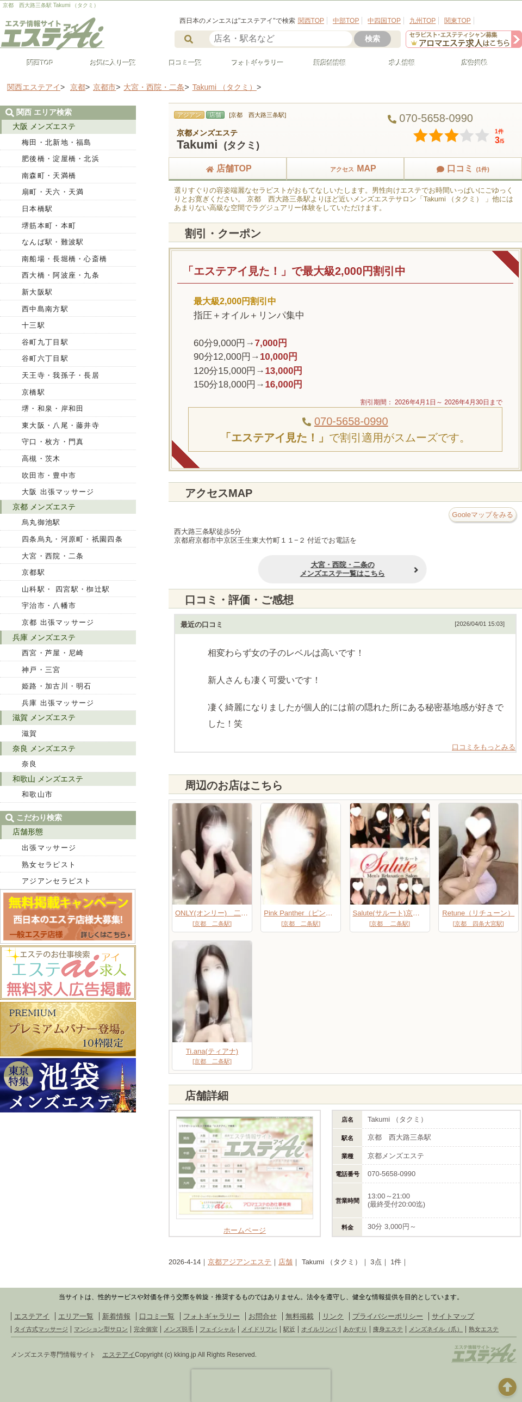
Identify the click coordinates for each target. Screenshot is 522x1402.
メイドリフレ (259, 1329)
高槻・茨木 (41, 458)
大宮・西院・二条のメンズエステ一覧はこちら (302, 569)
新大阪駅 (37, 292)
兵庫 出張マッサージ (58, 703)
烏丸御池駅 (41, 522)
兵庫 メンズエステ (44, 637)
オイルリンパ (319, 1329)
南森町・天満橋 (49, 175)
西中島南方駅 (45, 309)
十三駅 (33, 325)
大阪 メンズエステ (44, 126)
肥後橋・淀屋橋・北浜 (61, 159)
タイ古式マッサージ (41, 1329)
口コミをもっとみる (483, 747)
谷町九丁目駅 (45, 342)
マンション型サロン (101, 1329)
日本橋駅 (37, 209)
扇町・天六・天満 (53, 192)
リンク (333, 1316)
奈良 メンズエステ (44, 748)
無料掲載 (299, 1316)
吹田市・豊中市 (49, 475)
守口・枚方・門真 (53, 442)
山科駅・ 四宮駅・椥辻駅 (66, 589)
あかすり (355, 1329)
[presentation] (261, 1385)
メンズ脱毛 (179, 1329)
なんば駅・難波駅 (53, 242)
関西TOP (311, 20)
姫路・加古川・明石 (57, 686)
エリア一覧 (76, 1316)
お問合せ (262, 1316)
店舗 (285, 1262)
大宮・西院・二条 (53, 556)
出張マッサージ (49, 848)
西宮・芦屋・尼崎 (53, 653)
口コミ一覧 (180, 63)
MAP (345, 168)
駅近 (289, 1329)
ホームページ (244, 1226)
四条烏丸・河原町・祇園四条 (72, 539)
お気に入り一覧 (108, 63)
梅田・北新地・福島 (57, 142)
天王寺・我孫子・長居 (61, 375)
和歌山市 (37, 794)
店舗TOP (227, 168)
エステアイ (31, 1316)
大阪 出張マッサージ (58, 492)
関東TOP (457, 20)
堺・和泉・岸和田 (53, 408)
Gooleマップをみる (482, 515)
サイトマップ (453, 1316)
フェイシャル (217, 1329)
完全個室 (146, 1329)
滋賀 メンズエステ (44, 717)
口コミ (463, 168)
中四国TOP (384, 20)
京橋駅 (33, 392)
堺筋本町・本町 (49, 226)
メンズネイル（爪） (436, 1329)
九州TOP (422, 20)
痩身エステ (388, 1329)
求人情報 (397, 63)
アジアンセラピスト (57, 881)
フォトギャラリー (252, 63)
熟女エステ (484, 1329)
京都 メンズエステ (44, 506)
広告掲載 (469, 63)
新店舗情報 (325, 63)
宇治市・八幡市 (49, 605)
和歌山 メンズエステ (48, 778)
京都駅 (33, 572)
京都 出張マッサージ (58, 622)
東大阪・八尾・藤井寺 (61, 425)
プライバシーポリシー (387, 1316)
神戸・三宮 (41, 670)
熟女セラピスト (49, 864)
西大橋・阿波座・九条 (61, 275)
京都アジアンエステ (239, 1262)
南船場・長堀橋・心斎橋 (64, 259)
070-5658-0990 (351, 421)
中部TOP (346, 20)
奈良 (30, 764)
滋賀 (30, 733)
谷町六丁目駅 (45, 358)
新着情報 (116, 1316)
